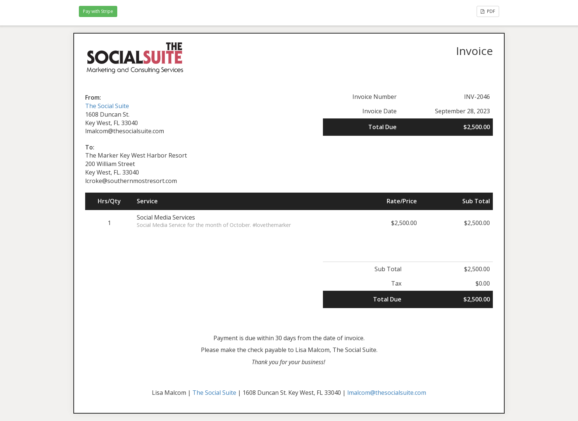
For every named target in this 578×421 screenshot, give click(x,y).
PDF (488, 11)
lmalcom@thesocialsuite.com (386, 393)
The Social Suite (107, 106)
